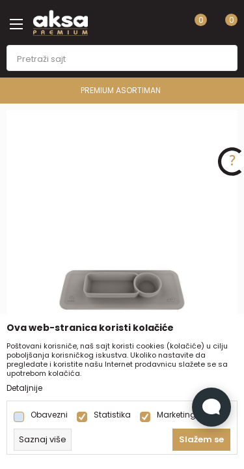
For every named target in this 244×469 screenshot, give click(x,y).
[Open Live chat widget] (211, 407)
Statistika (112, 415)
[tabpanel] (122, 283)
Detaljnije (24, 388)
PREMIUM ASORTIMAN (121, 90)
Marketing (176, 415)
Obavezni (49, 415)
